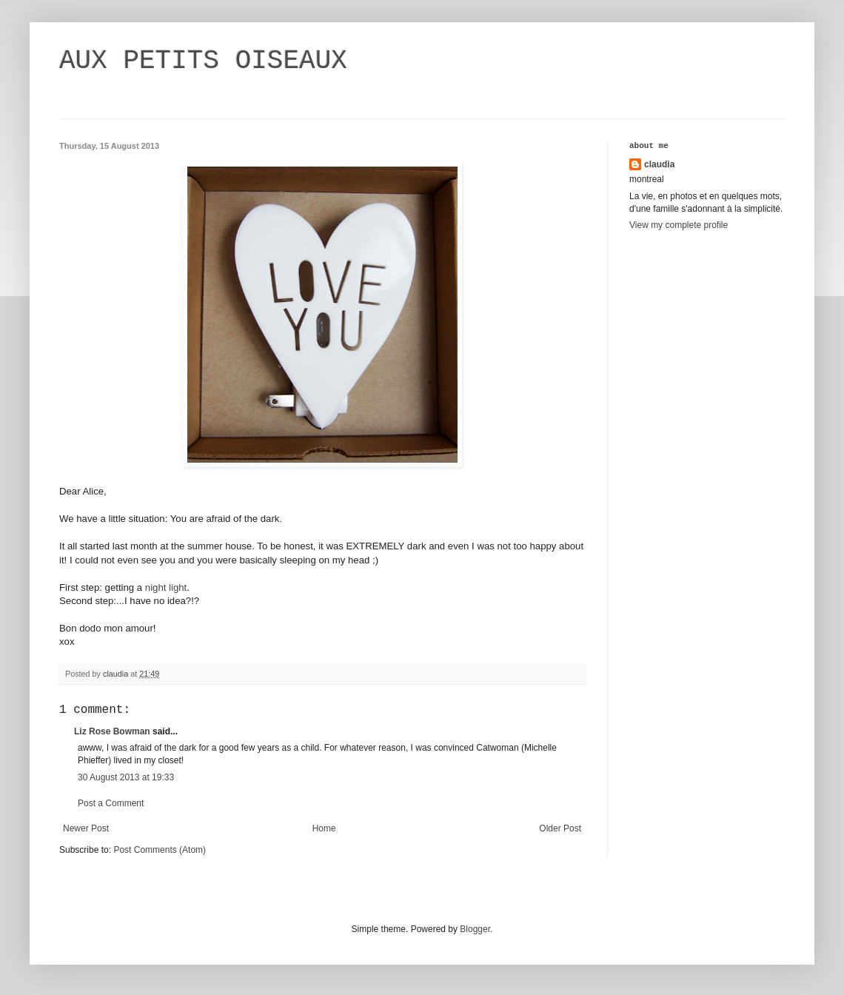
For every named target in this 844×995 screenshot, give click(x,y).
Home (324, 828)
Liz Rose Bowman (112, 731)
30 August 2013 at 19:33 (126, 777)
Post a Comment (111, 803)
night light (166, 587)
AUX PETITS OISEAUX (203, 61)
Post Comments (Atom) (159, 850)
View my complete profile (678, 225)
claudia (659, 164)
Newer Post (86, 828)
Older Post (560, 828)
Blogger (475, 929)
